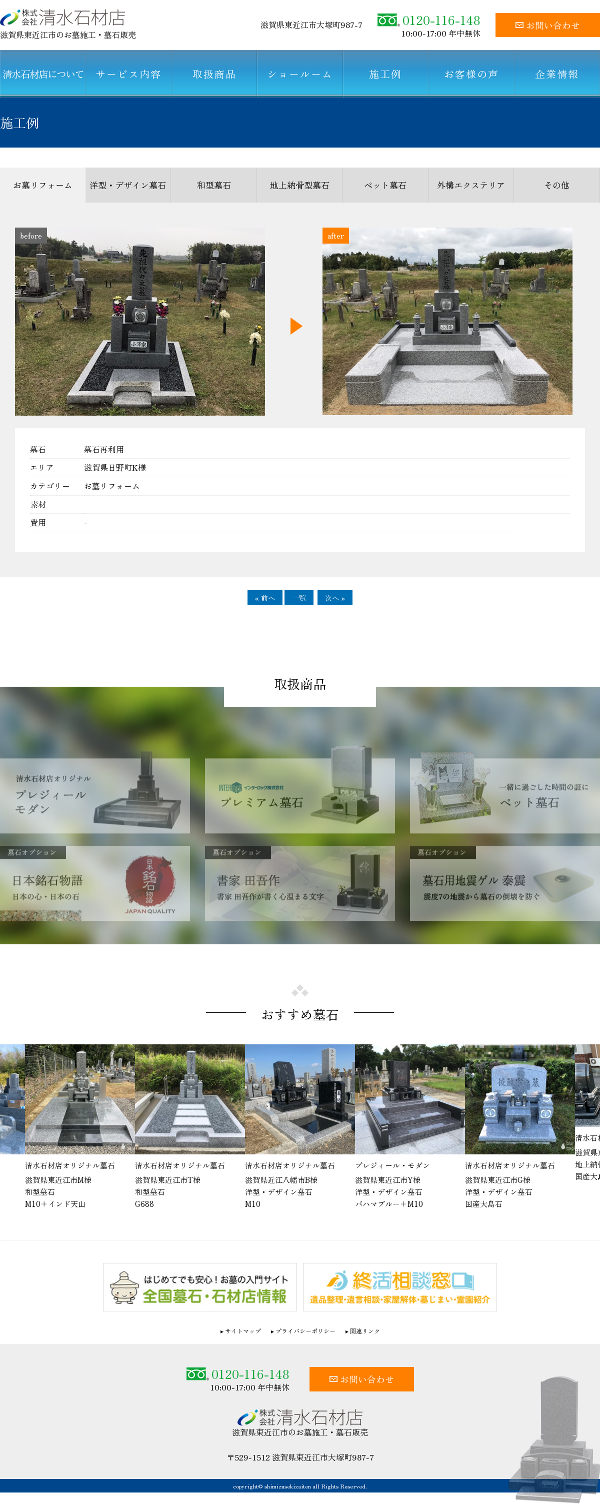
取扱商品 (214, 74)
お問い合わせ (548, 25)
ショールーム (300, 74)
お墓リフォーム (42, 185)
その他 (557, 185)
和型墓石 (214, 185)
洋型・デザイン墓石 (128, 185)
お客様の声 (471, 74)
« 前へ (265, 598)
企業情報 (557, 74)
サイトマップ (243, 1331)
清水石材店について (43, 74)
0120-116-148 (429, 20)
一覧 (299, 598)
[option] (300, 1127)
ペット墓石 (385, 185)
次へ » (335, 598)
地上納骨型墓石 (300, 185)
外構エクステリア (471, 185)
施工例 (385, 74)
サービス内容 (129, 74)
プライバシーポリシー (306, 1331)
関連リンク (365, 1331)
